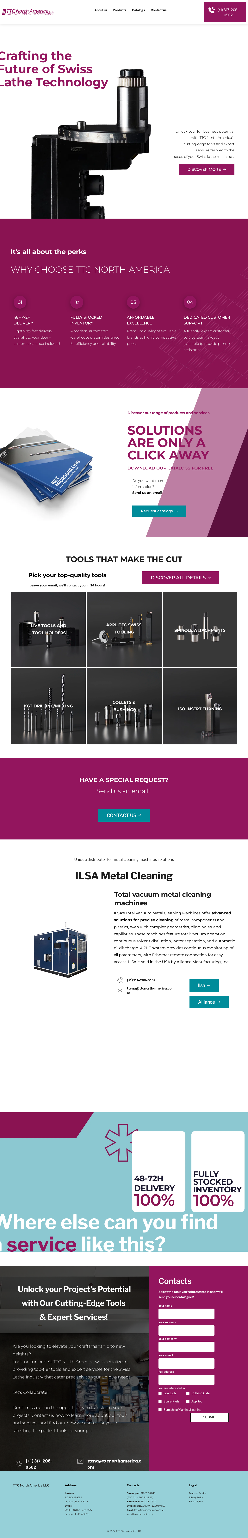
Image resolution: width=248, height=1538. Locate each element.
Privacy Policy (196, 1497)
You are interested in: (171, 1390)
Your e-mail (165, 1356)
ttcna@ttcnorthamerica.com (149, 1510)
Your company (167, 1339)
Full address (166, 1373)
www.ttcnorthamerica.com (140, 1514)
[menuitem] (100, 10)
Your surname (167, 1322)
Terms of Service (197, 1493)
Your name (165, 1305)
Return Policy (195, 1501)
